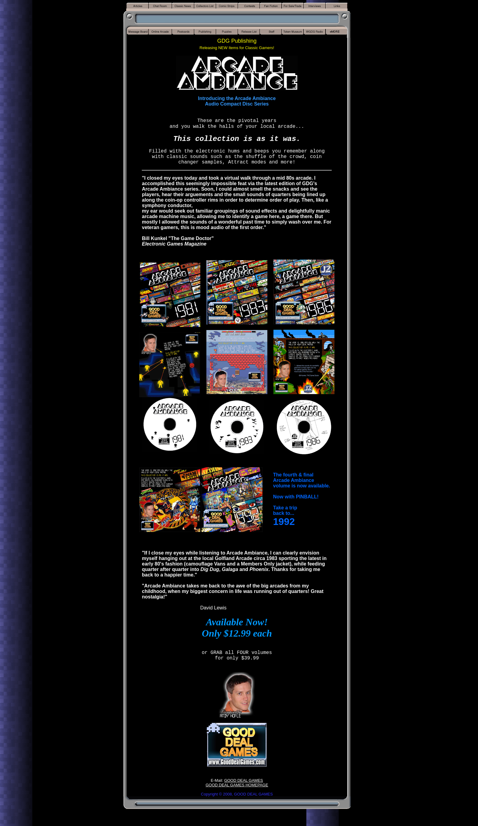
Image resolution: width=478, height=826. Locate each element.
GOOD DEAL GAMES (243, 780)
